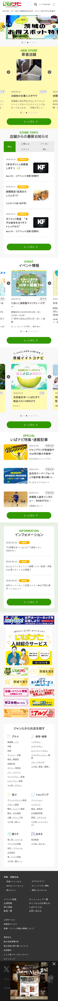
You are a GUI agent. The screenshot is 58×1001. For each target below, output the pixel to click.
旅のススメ (11, 890)
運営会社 (7, 937)
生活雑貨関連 (37, 813)
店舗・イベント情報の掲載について (19, 928)
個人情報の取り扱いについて (16, 946)
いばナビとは (35, 907)
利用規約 (7, 950)
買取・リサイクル (38, 818)
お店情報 (8, 903)
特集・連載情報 (11, 877)
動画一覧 (8, 911)
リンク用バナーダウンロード (16, 955)
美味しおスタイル (39, 890)
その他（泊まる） (38, 844)
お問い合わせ (35, 911)
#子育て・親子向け (30, 327)
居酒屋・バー (13, 742)
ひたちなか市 (38, 393)
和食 (9, 751)
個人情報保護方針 (11, 942)
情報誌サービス (10, 924)
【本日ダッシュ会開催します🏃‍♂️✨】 (17, 166)
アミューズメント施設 (16, 800)
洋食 (9, 746)
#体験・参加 (16, 327)
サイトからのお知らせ (39, 903)
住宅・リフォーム (15, 848)
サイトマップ (9, 959)
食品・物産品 (37, 809)
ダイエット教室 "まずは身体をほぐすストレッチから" (17, 223)
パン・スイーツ (14, 772)
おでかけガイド (38, 881)
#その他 (42, 327)
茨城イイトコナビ (14, 882)
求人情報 (8, 907)
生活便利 (11, 853)
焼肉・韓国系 (13, 759)
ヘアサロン (36, 742)
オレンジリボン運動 (40, 886)
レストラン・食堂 (15, 781)
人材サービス (9, 920)
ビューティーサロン (39, 751)
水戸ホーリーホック (14, 886)
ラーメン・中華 (14, 755)
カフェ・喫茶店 (14, 768)
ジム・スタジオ (38, 762)
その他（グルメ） (15, 785)
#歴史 (15, 406)
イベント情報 (10, 899)
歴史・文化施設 (14, 813)
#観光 (15, 409)
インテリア (36, 805)
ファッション (37, 800)
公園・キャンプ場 (15, 818)
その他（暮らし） (15, 861)
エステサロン (37, 746)
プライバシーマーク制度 (14, 979)
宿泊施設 (35, 840)
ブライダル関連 (14, 844)
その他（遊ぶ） (14, 822)
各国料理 (11, 764)
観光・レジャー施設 (16, 809)
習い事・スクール (15, 840)
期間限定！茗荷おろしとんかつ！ (16, 193)
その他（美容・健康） (40, 767)
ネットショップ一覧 (38, 899)
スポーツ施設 (13, 805)
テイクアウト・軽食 (16, 777)
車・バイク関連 (14, 857)
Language (45, 4)
